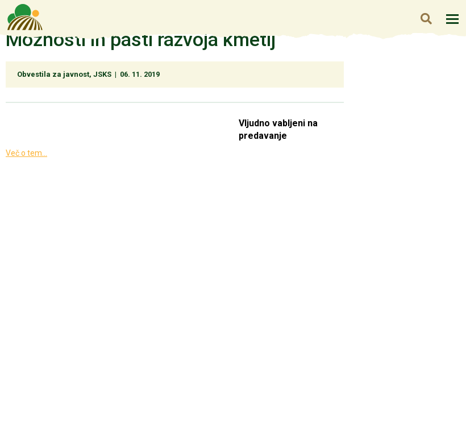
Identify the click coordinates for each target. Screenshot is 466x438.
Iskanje (426, 18)
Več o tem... (26, 153)
